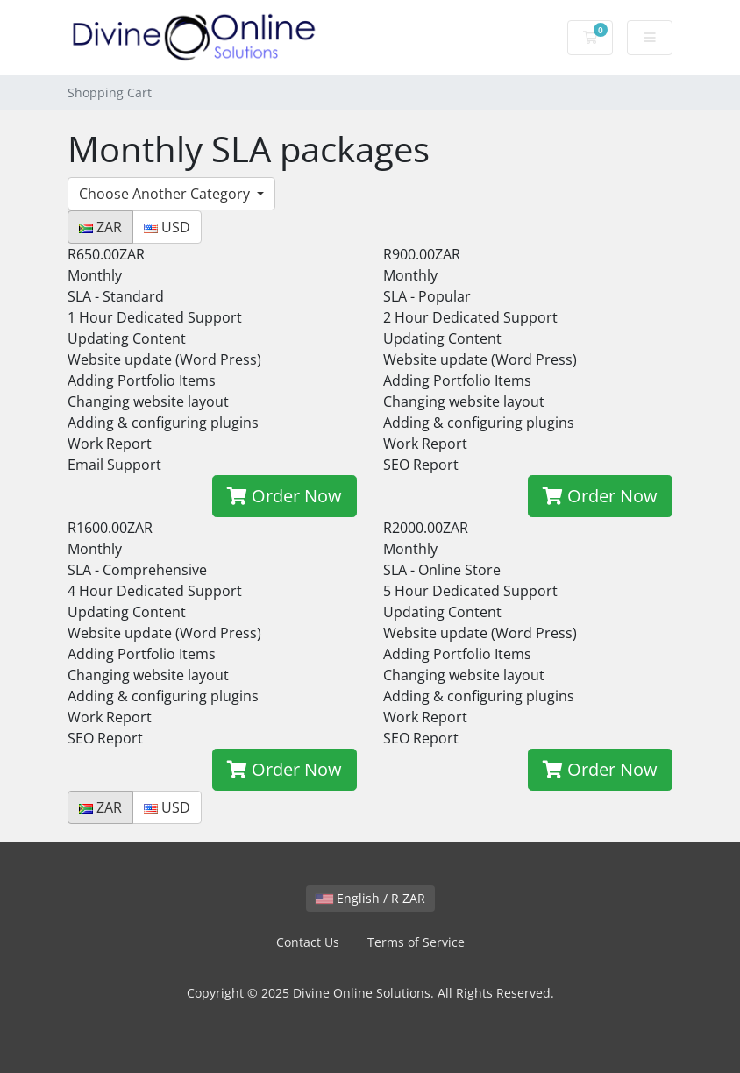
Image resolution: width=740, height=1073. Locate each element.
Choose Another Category (166, 193)
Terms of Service (416, 942)
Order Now (284, 496)
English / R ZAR (370, 898)
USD (167, 227)
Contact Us (307, 942)
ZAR (100, 227)
